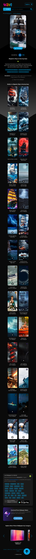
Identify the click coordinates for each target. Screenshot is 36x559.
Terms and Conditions (17, 549)
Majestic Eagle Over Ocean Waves (23, 441)
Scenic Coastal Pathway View (24, 467)
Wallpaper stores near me (12, 71)
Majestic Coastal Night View (12, 262)
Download (18, 48)
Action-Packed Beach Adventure (12, 313)
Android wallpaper (14, 479)
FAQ (31, 549)
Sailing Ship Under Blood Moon (23, 160)
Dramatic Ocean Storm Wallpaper (23, 134)
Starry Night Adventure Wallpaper (23, 415)
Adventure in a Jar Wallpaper (12, 134)
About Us (10, 549)
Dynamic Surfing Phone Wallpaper (23, 390)
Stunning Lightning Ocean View (12, 236)
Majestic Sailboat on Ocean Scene (12, 185)
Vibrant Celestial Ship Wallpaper (12, 211)
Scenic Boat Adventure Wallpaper (12, 287)
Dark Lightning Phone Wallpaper (23, 364)
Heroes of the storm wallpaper (11, 69)
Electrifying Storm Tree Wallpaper (12, 339)
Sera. (21, 55)
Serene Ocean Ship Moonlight (24, 185)
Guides (18, 550)
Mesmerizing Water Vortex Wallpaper (24, 313)
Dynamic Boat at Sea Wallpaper (23, 287)
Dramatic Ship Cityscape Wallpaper (24, 236)
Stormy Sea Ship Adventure (24, 108)
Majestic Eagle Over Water (12, 441)
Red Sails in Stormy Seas (12, 108)
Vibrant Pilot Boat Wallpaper (23, 339)
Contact (5, 549)
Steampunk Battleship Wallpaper (12, 390)
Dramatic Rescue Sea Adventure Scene (23, 262)
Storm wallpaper (17, 13)
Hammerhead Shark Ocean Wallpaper (12, 415)
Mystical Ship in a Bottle (12, 159)
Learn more (18, 518)
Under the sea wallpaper (24, 71)
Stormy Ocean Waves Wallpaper (23, 211)
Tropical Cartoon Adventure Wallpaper (12, 467)
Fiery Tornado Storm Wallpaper (12, 364)
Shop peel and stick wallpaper (24, 69)
